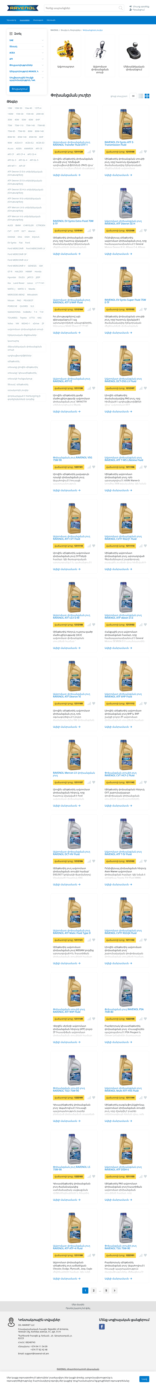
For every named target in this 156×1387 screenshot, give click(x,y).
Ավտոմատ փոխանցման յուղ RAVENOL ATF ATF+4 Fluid (71, 1247)
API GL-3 (12, 160)
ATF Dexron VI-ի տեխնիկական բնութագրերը (24, 200)
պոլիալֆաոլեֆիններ (20, 355)
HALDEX (19, 271)
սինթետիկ (14, 361)
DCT (23, 231)
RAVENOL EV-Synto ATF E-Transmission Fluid (119, 143)
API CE (39, 148)
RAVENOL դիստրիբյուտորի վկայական (78, 1369)
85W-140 (22, 136)
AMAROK (28, 148)
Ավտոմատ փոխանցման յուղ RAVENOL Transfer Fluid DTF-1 (71, 143)
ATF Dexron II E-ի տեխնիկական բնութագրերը (25, 182)
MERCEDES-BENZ (16, 294)
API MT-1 (12, 165)
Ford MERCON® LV (35, 248)
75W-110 (19, 125)
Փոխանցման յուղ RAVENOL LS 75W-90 (71, 1168)
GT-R (10, 271)
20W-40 (40, 113)
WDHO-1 (25, 323)
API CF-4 (21, 154)
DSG (20, 236)
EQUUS (35, 236)
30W (10, 119)
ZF (43, 323)
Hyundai (12, 277)
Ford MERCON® (15, 248)
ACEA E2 (29, 142)
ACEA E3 (40, 142)
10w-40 (28, 108)
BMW (18, 225)
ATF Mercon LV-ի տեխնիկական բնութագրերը (25, 209)
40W (17, 119)
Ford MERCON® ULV (18, 260)
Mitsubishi (32, 294)
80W (30, 131)
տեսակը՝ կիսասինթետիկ (22, 372)
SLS (32, 306)
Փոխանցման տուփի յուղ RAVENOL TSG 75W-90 (120, 1247)
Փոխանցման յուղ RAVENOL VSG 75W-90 (72, 459)
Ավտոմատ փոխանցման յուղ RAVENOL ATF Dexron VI (71, 695)
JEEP (38, 277)
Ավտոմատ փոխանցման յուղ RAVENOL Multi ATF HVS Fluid (123, 1089)
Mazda (31, 288)
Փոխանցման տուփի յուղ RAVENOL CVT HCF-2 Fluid (120, 774)
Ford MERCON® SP (17, 254)
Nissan (11, 300)
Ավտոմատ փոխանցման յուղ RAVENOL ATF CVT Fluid (71, 538)
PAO (19, 300)
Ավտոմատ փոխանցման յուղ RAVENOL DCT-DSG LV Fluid (123, 380)
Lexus (30, 283)
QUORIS (24, 306)
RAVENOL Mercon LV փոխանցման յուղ (74, 774)
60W (31, 119)
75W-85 (11, 131)
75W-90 (21, 131)
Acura (10, 148)
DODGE (11, 236)
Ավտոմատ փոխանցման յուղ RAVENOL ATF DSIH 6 (123, 1168)
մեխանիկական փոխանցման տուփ (25, 348)
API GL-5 (34, 160)
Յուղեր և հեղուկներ (71, 30)
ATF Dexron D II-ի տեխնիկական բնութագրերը (25, 173)
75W (10, 125)
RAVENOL (54, 30)
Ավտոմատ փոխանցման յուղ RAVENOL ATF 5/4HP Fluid (71, 301)
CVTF (16, 231)
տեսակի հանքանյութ (20, 378)
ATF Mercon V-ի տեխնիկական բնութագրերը (24, 218)
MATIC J (11, 288)
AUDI (10, 225)
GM (41, 265)
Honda (38, 271)
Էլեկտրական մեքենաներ (22, 335)
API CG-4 (31, 154)
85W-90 (33, 136)
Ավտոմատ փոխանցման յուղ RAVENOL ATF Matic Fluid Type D (72, 932)
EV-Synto (12, 242)
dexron (31, 231)
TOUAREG (12, 317)
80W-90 (11, 136)
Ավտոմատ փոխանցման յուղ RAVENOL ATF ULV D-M (71, 616)
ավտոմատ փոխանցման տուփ (25, 329)
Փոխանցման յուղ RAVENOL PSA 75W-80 (124, 1011)
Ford (27, 242)
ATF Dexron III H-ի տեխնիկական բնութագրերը (25, 191)
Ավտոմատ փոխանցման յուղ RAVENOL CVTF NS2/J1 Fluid (123, 538)
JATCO (30, 277)
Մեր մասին (78, 1304)
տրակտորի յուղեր (18, 390)
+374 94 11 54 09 (38, 1346)
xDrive (36, 323)
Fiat (21, 242)
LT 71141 (39, 283)
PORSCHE (12, 306)
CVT (9, 231)
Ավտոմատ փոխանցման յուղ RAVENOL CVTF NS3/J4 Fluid (123, 932)
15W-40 (30, 113)
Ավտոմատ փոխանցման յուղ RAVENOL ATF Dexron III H (123, 222)
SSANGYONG (14, 311)
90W (10, 142)
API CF (11, 154)
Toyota (23, 317)
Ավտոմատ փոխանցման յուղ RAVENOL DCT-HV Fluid (71, 853)
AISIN (19, 148)
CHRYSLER (28, 225)
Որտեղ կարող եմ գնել (78, 1308)
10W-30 (18, 108)
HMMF (29, 271)
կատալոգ (13, 340)
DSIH (27, 236)
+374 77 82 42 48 (38, 1349)
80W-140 (39, 131)
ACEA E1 (19, 142)
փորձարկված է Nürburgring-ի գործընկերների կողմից (24, 397)
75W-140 (30, 125)
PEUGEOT (28, 300)
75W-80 (41, 125)
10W (10, 108)
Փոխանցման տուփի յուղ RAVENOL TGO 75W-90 (69, 1089)
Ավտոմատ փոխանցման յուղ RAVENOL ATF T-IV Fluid (123, 853)
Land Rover (19, 283)
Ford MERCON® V (16, 265)
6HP (38, 119)
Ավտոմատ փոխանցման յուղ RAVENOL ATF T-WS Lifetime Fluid (124, 459)
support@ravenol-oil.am (37, 1353)
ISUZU (22, 277)
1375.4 (38, 108)
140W (10, 113)
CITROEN (40, 225)
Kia (9, 283)
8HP (41, 136)
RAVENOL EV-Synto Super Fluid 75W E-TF (125, 301)
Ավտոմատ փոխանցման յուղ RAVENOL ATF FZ (71, 380)
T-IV (41, 311)
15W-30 (19, 113)
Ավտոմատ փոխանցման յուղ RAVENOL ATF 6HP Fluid (123, 695)
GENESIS (32, 265)
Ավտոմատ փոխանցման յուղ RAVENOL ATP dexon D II (123, 616)
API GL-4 (23, 160)
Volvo (10, 323)
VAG (39, 317)
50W (24, 119)
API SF (22, 165)
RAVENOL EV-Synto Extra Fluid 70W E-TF (73, 222)
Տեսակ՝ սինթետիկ (18, 384)
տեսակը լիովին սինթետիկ (23, 367)
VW (17, 323)
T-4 (35, 311)
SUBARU (27, 311)
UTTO (32, 317)
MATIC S (22, 288)
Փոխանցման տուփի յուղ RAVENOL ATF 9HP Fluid (69, 1011)
